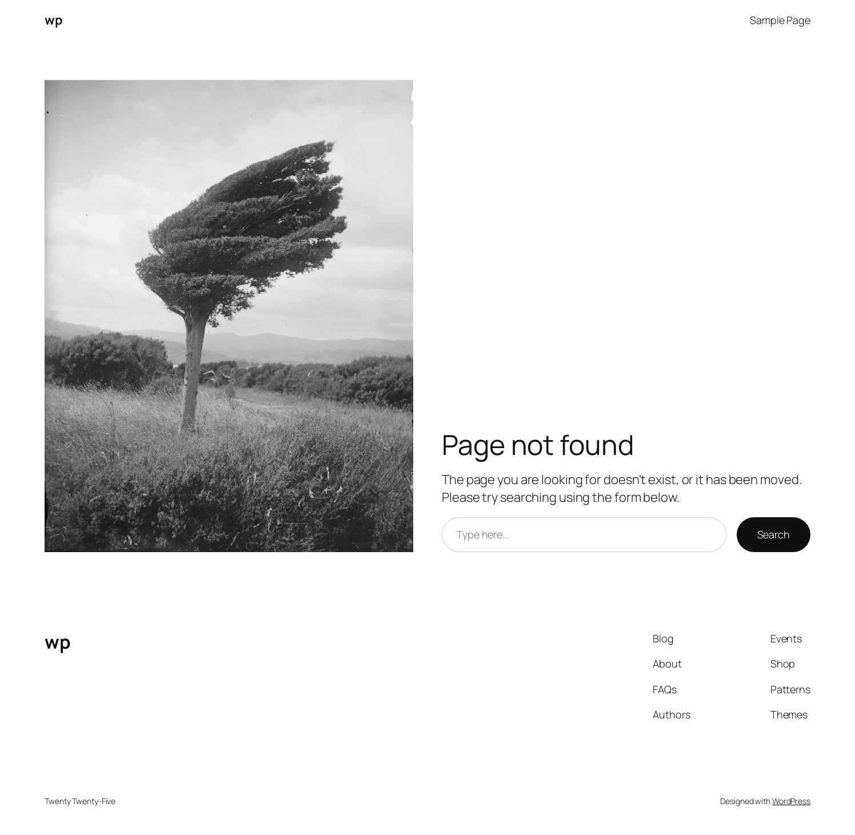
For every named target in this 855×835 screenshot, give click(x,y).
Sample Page (780, 20)
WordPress (791, 801)
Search (773, 534)
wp (53, 20)
